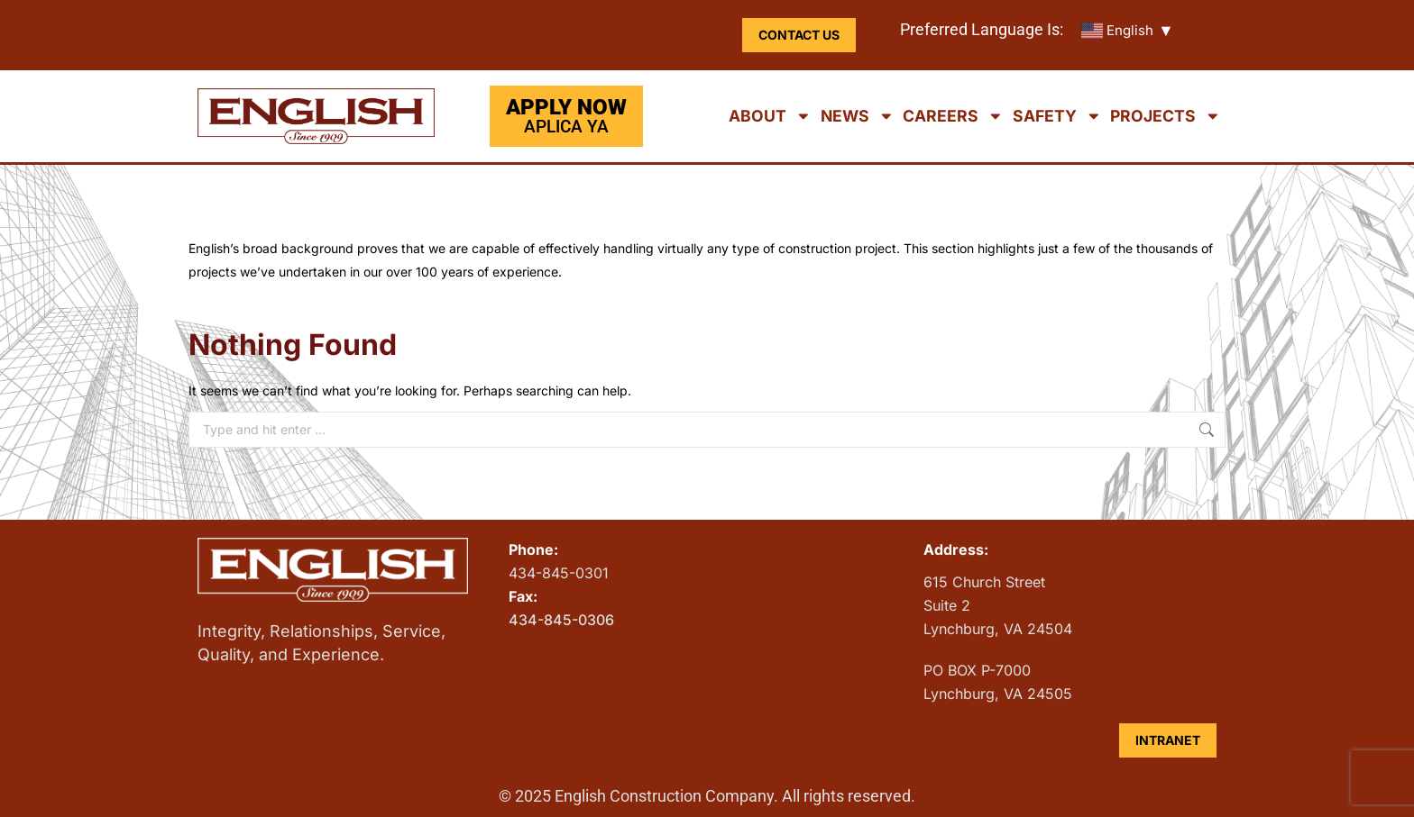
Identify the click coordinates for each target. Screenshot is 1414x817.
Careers (953, 116)
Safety (1057, 116)
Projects (1165, 116)
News (858, 116)
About (770, 116)
